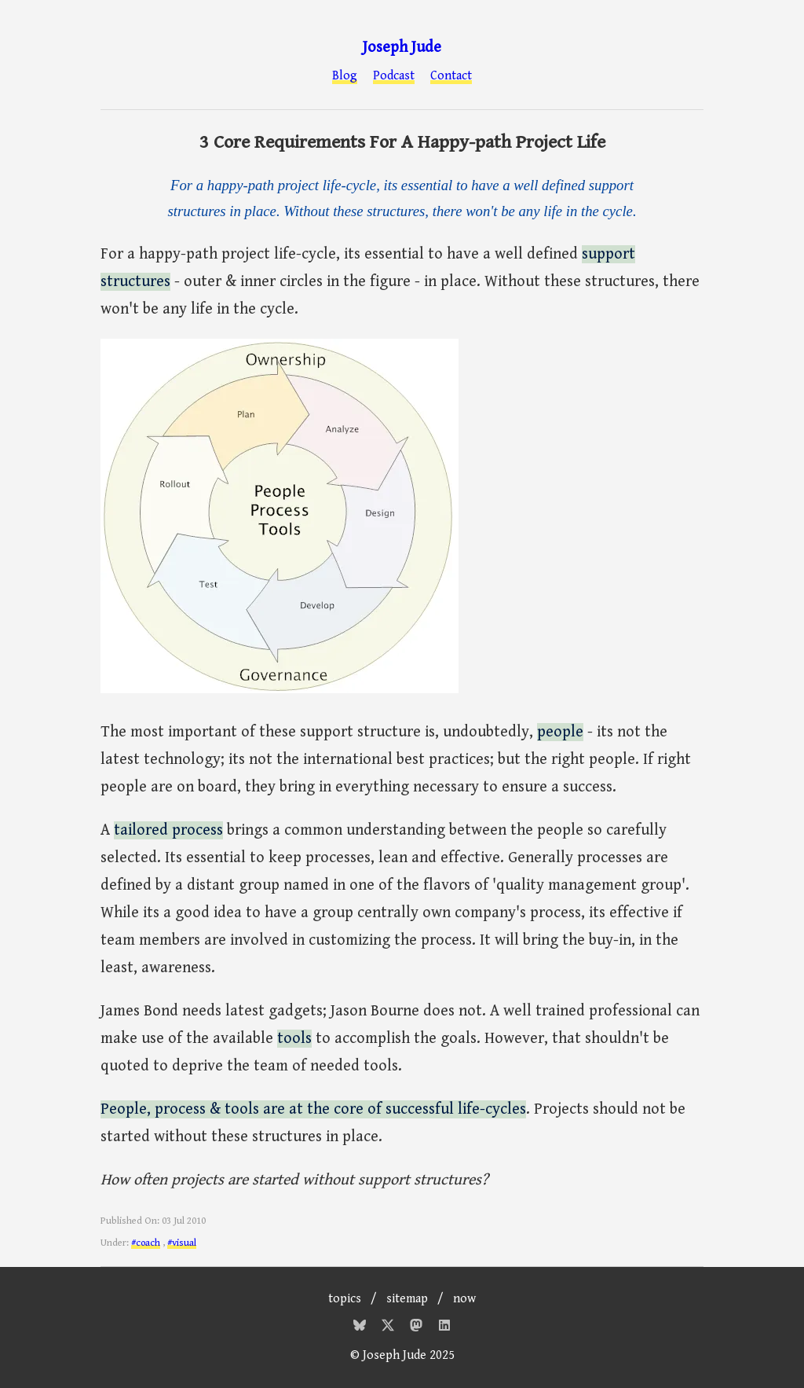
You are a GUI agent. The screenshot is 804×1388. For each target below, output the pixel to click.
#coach (145, 1243)
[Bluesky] (361, 1327)
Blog (344, 76)
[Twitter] (389, 1327)
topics (344, 1298)
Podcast (394, 76)
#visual (181, 1243)
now (464, 1298)
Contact (451, 76)
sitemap (407, 1298)
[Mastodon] (418, 1327)
